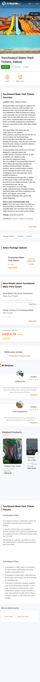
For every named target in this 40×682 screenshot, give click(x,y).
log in (16, 356)
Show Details (12, 267)
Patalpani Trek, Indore (12, 466)
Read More (32, 227)
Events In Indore (9, 616)
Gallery (34, 14)
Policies (29, 236)
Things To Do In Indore (23, 616)
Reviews (20, 236)
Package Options (8, 236)
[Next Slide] (37, 454)
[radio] (20, 261)
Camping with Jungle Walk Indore (31, 458)
